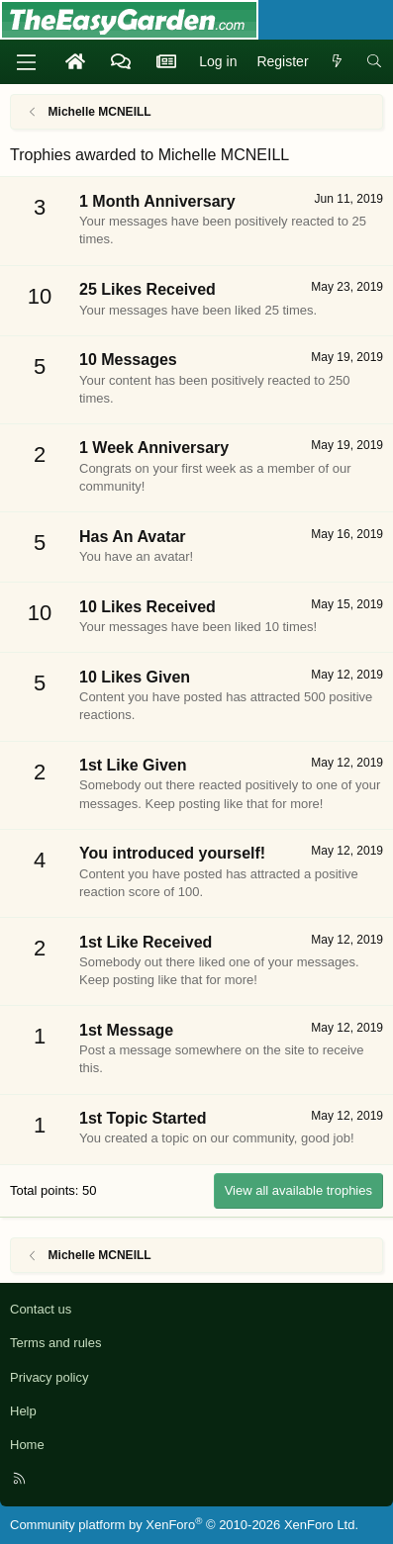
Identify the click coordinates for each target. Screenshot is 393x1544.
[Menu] (26, 62)
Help (23, 1411)
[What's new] (337, 62)
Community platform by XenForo (184, 1524)
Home (27, 1444)
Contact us (40, 1309)
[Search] (374, 62)
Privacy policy (49, 1377)
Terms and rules (55, 1342)
